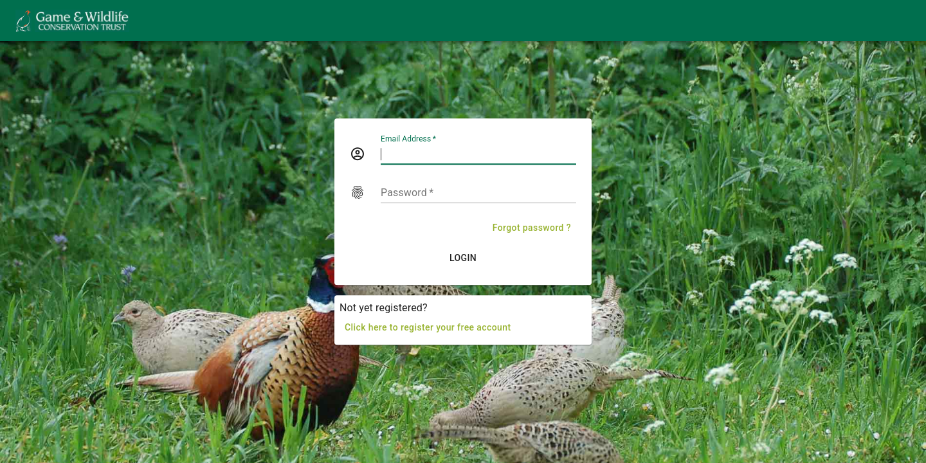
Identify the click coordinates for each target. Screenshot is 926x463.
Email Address (408, 139)
